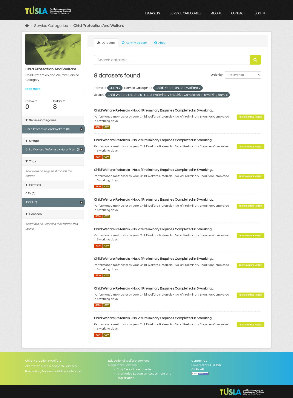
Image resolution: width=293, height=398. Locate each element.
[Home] (27, 26)
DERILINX (214, 365)
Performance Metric (250, 117)
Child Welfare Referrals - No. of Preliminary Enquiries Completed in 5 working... (153, 110)
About (216, 13)
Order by (216, 74)
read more (32, 89)
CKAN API (197, 369)
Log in (260, 13)
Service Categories (185, 13)
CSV (106, 127)
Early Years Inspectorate (134, 369)
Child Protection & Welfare (43, 360)
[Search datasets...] (172, 60)
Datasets (152, 13)
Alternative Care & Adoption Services (51, 366)
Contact (238, 13)
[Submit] (255, 60)
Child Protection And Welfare (98, 26)
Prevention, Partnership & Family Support (53, 371)
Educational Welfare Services (128, 360)
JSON (98, 127)
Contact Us (199, 360)
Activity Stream (134, 42)
